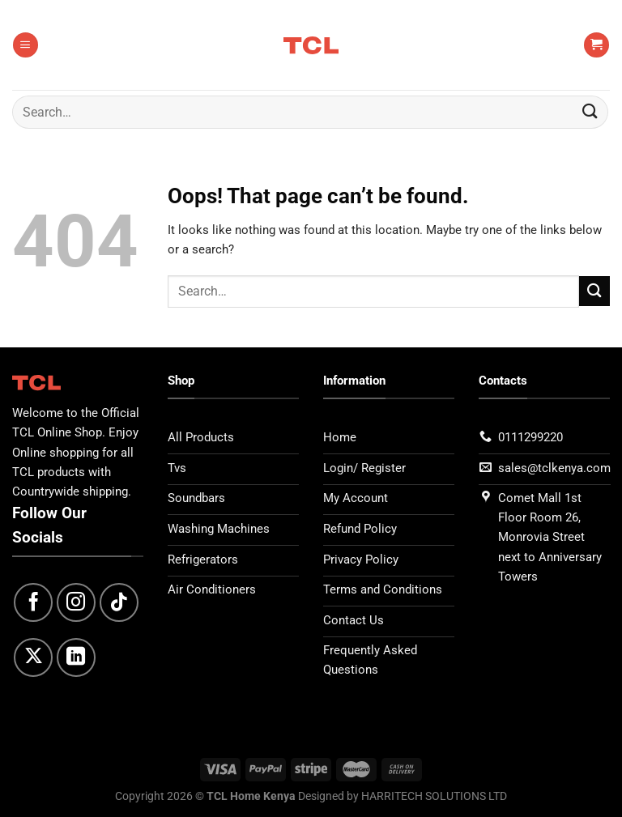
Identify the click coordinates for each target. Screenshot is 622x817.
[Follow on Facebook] (33, 602)
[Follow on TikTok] (119, 602)
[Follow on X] (33, 657)
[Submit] (590, 112)
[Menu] (25, 44)
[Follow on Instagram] (76, 602)
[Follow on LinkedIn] (76, 657)
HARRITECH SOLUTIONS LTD (434, 795)
